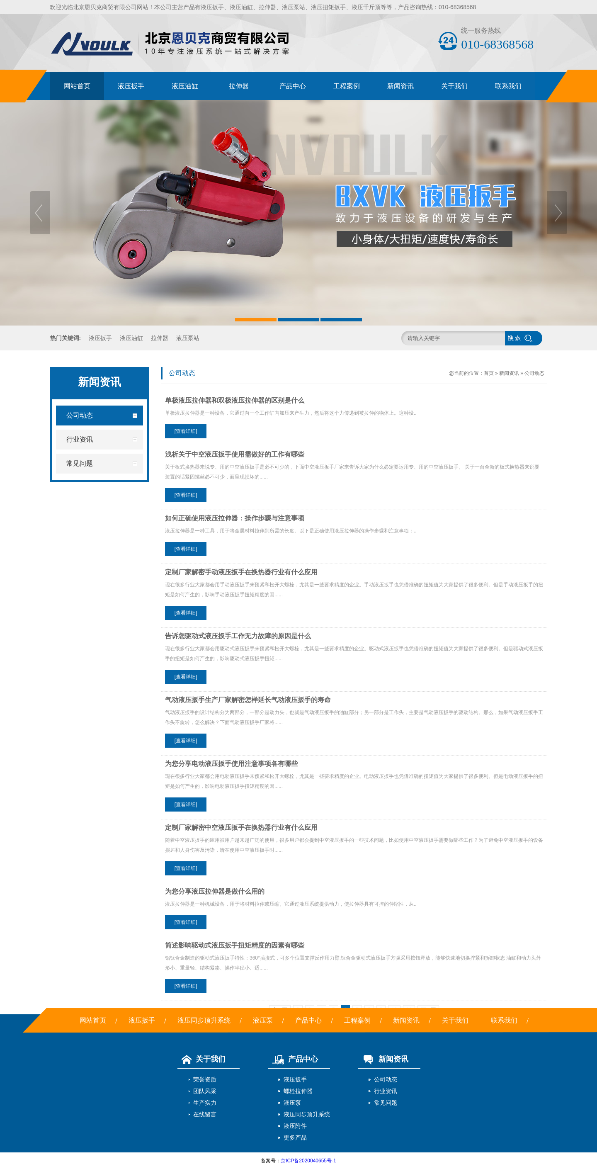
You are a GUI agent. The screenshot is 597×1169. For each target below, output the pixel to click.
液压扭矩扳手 (328, 7)
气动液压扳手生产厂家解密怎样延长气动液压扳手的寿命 (248, 699)
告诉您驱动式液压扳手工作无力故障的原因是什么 (238, 635)
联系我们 (508, 86)
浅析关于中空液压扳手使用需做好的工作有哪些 (234, 454)
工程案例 (346, 86)
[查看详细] (186, 431)
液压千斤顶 (366, 7)
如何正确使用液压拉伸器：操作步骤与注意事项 (234, 518)
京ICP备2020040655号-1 (308, 1161)
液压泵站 (293, 7)
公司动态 (534, 373)
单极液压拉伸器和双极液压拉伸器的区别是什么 (234, 400)
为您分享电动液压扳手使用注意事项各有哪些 (231, 763)
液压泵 (263, 1020)
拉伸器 (267, 7)
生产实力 (204, 1102)
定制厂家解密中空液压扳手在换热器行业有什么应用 (241, 827)
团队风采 (204, 1091)
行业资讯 (385, 1091)
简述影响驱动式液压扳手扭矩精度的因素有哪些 (234, 945)
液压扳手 (212, 7)
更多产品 (295, 1137)
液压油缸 (241, 7)
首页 (489, 373)
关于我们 (454, 86)
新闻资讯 (400, 86)
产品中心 (292, 86)
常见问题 (385, 1102)
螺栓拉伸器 (298, 1091)
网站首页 (77, 86)
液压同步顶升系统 (204, 1020)
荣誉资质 (204, 1079)
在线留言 (204, 1114)
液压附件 (295, 1126)
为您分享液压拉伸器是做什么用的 (215, 891)
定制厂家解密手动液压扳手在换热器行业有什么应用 (241, 572)
